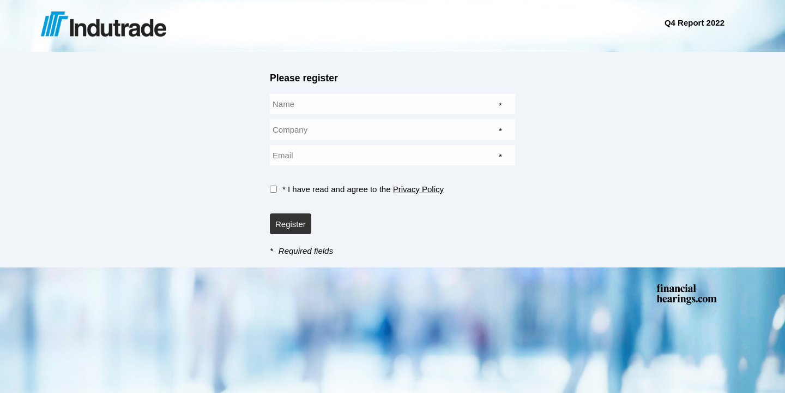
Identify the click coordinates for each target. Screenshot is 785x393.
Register (290, 224)
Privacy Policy (418, 189)
